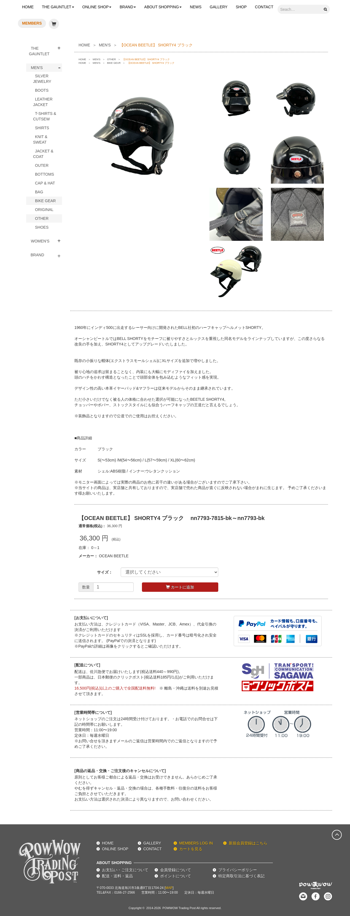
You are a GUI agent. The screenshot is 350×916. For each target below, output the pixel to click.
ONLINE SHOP (97, 7)
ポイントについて (175, 876)
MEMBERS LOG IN (196, 843)
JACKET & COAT (43, 154)
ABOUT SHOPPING (163, 7)
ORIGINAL (44, 209)
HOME (28, 7)
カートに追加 (180, 587)
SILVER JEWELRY (42, 79)
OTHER (42, 218)
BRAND (128, 7)
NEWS (195, 7)
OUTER (42, 165)
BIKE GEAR (45, 201)
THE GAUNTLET (58, 7)
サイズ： (104, 572)
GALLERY (218, 7)
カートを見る (190, 849)
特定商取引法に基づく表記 (241, 876)
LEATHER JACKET (43, 102)
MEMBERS (32, 23)
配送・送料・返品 (117, 876)
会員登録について (175, 870)
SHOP (241, 7)
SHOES (42, 227)
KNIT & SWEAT (40, 139)
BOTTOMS (44, 174)
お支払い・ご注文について (125, 870)
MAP (169, 888)
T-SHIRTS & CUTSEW (44, 116)
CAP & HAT (45, 183)
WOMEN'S (40, 241)
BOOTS (42, 90)
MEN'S (37, 67)
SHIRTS (42, 128)
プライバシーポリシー (237, 870)
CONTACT (264, 7)
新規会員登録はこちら (248, 843)
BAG (39, 192)
